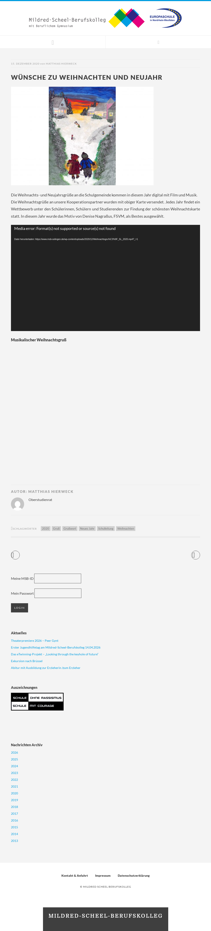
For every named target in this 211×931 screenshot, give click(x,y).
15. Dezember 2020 (25, 63)
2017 (14, 813)
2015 (14, 827)
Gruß (56, 528)
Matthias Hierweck (61, 63)
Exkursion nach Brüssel (27, 661)
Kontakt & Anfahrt (74, 875)
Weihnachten (125, 528)
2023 (14, 773)
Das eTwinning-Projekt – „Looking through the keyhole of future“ (54, 654)
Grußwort (70, 528)
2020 (45, 528)
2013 (14, 841)
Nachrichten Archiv (27, 745)
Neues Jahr (87, 528)
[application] (105, 278)
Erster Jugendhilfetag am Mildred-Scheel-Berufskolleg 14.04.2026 (55, 647)
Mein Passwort (22, 593)
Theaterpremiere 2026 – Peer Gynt (34, 640)
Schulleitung (105, 528)
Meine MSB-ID (22, 578)
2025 (14, 759)
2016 (14, 820)
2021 (14, 786)
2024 (14, 766)
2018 (14, 807)
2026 (14, 752)
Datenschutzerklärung (134, 875)
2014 (14, 834)
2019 (14, 800)
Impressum (103, 875)
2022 (14, 779)
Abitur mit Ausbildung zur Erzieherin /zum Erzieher (45, 668)
